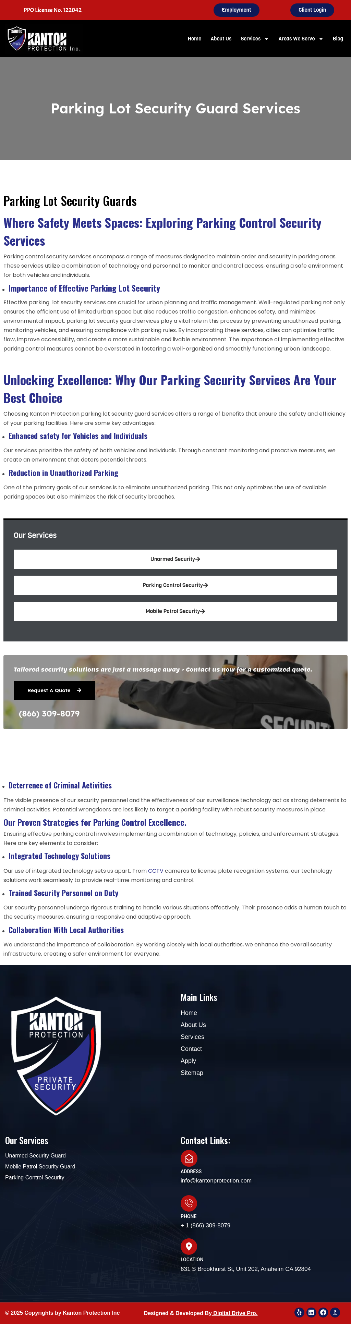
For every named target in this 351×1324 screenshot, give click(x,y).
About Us (220, 38)
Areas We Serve (300, 39)
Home (195, 38)
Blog (338, 38)
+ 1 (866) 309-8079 (205, 1225)
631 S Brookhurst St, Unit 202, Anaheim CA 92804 (246, 1268)
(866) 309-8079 (49, 713)
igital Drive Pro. (237, 1312)
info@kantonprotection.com (216, 1180)
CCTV (156, 871)
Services (255, 39)
